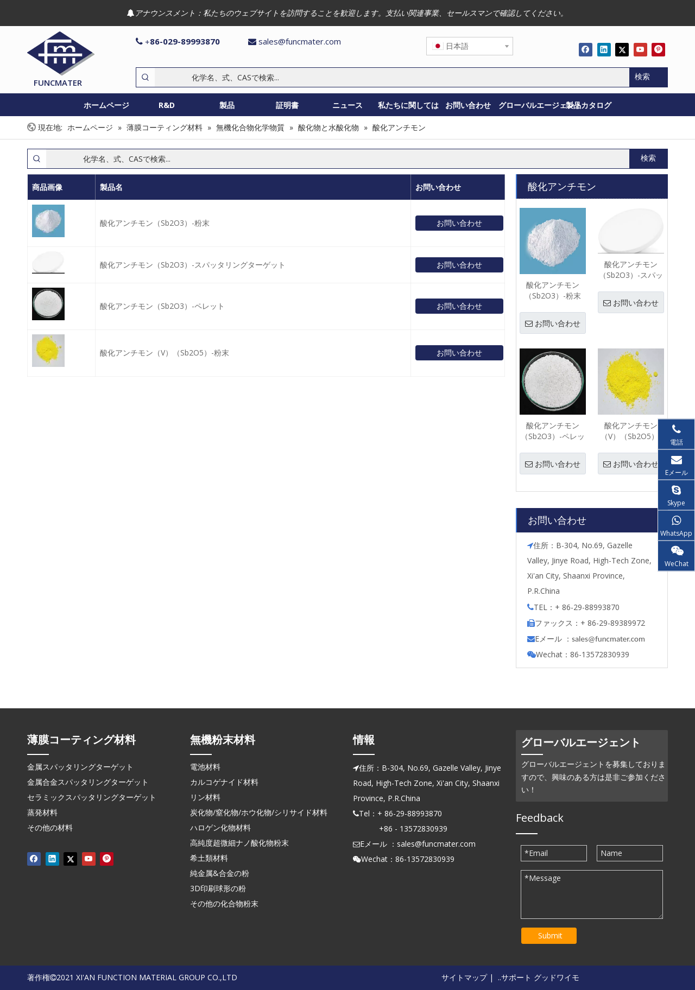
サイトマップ (464, 977)
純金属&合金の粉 (219, 873)
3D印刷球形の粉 (218, 888)
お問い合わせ (459, 223)
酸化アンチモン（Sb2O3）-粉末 (155, 223)
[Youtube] (640, 49)
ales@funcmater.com (610, 639)
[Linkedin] (604, 49)
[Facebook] (585, 49)
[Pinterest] (658, 49)
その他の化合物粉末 (224, 903)
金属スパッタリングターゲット (80, 766)
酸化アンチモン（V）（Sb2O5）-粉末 (164, 352)
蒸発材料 (42, 812)
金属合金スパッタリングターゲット (88, 782)
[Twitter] (622, 49)
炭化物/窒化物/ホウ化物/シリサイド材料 (258, 812)
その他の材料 (50, 827)
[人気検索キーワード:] (648, 77)
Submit (550, 935)
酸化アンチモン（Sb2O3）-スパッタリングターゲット (193, 264)
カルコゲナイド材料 (224, 782)
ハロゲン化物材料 (220, 827)
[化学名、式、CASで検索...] (392, 77)
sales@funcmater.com (299, 41)
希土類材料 (209, 858)
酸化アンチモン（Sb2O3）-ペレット (162, 306)
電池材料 (205, 766)
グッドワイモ (556, 977)
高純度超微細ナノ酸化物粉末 (239, 842)
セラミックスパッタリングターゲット (91, 797)
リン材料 (205, 797)
